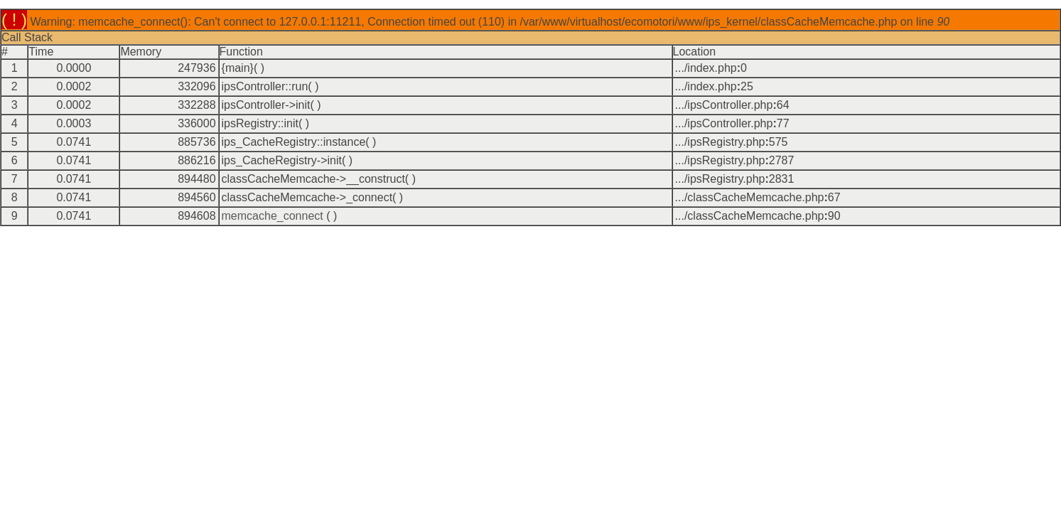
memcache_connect (272, 216)
